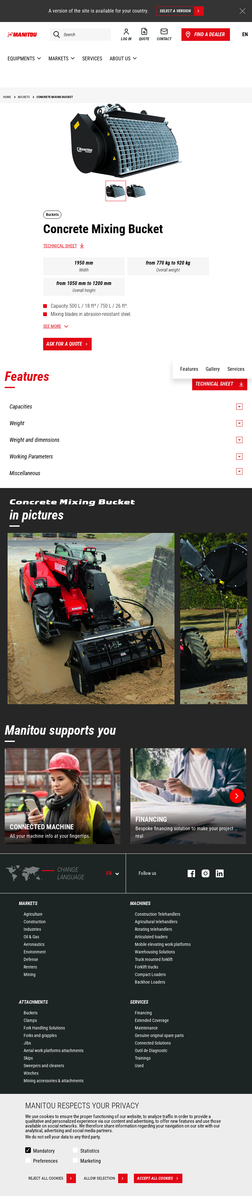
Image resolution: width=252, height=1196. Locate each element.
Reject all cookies (52, 1178)
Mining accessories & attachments (53, 1080)
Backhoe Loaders (150, 982)
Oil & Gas (31, 936)
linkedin (216, 873)
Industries (32, 929)
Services (139, 1002)
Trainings (143, 1058)
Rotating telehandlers (153, 929)
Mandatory (44, 1151)
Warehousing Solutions (155, 951)
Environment (35, 951)
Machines (140, 903)
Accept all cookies (159, 1178)
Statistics (89, 1151)
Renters (30, 966)
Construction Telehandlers (157, 914)
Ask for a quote (69, 344)
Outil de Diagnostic (151, 1050)
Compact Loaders (150, 974)
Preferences (45, 1161)
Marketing (90, 1161)
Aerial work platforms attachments (53, 1050)
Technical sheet (60, 245)
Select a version (181, 11)
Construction (35, 921)
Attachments (33, 1002)
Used (139, 1065)
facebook (188, 873)
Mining (30, 974)
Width (84, 270)
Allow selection (106, 1178)
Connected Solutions (153, 1042)
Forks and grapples (40, 1035)
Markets (28, 903)
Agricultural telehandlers (156, 921)
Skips (28, 1058)
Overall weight (168, 270)
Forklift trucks (146, 966)
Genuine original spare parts (159, 1035)
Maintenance (146, 1027)
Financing (143, 1012)
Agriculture (33, 914)
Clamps (30, 1020)
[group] (62, 796)
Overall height (83, 290)
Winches (31, 1073)
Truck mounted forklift (154, 959)
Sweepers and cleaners (44, 1065)
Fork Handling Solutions (44, 1027)
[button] (237, 796)
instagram (202, 873)
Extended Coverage (152, 1020)
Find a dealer (204, 34)
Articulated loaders (151, 936)
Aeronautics (34, 944)
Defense (31, 959)
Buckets (30, 1012)
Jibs (27, 1042)
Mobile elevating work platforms (163, 944)
